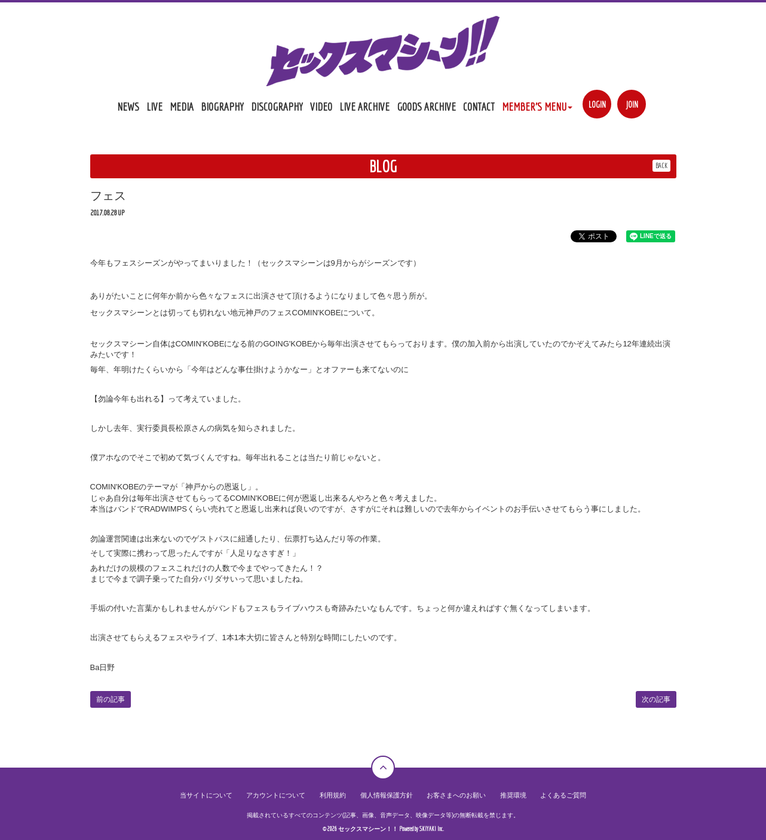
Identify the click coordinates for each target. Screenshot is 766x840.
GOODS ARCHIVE (426, 106)
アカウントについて (283, 795)
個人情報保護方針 (386, 795)
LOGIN (597, 104)
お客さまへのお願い (451, 795)
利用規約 (336, 795)
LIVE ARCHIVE (364, 106)
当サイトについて (218, 795)
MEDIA (182, 106)
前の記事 (110, 699)
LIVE (154, 106)
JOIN (632, 104)
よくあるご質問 (551, 795)
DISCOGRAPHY (277, 106)
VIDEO (321, 106)
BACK (661, 165)
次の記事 (656, 699)
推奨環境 (504, 795)
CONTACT (479, 106)
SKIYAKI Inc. (431, 829)
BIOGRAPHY (222, 106)
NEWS (128, 106)
